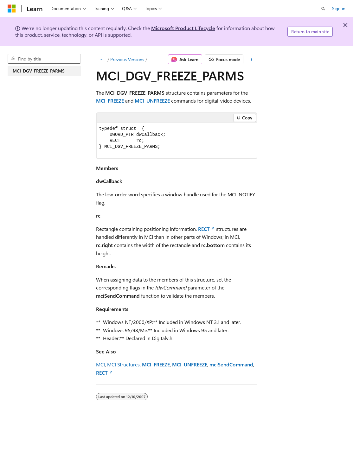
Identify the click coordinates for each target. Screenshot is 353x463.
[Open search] (323, 8)
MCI (100, 364)
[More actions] (251, 59)
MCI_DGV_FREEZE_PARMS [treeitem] (39, 71)
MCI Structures (123, 364)
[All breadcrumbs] (101, 59)
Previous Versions (127, 59)
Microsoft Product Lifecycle (183, 28)
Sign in (338, 8)
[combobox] (44, 59)
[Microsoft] (12, 8)
